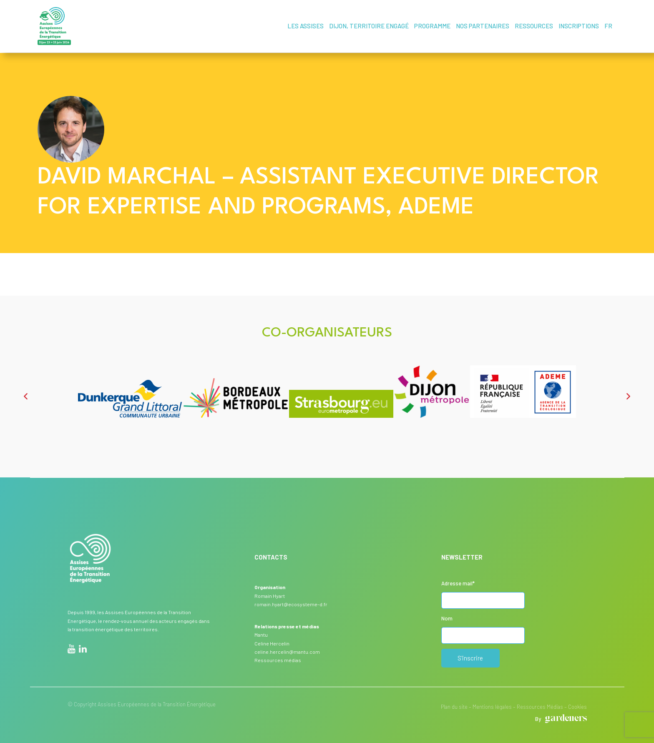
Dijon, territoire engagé (369, 26)
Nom (447, 618)
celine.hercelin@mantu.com (287, 651)
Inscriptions (578, 26)
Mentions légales (492, 706)
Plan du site (454, 706)
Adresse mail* (458, 583)
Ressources (534, 26)
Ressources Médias (540, 706)
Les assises (305, 26)
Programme (432, 26)
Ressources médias (277, 660)
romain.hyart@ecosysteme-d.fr (290, 604)
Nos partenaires (482, 26)
